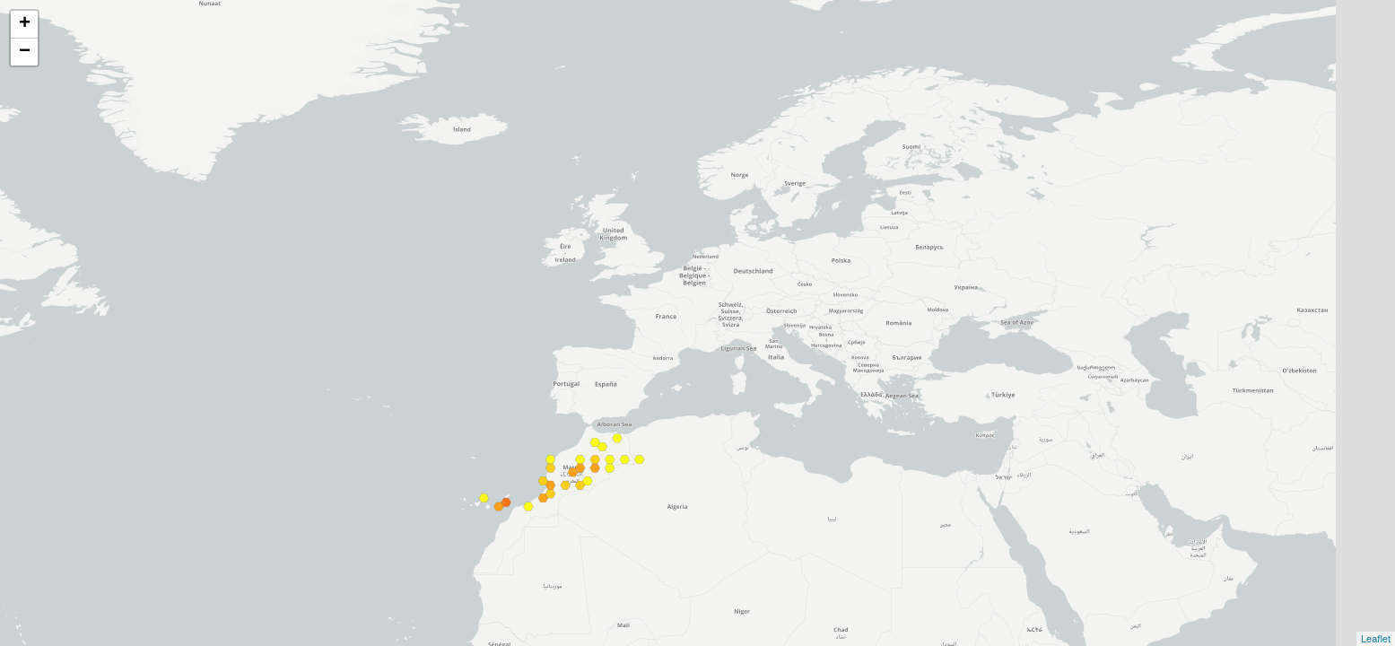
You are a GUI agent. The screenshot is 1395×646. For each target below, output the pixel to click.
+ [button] (25, 24)
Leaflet (1376, 638)
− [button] (25, 52)
